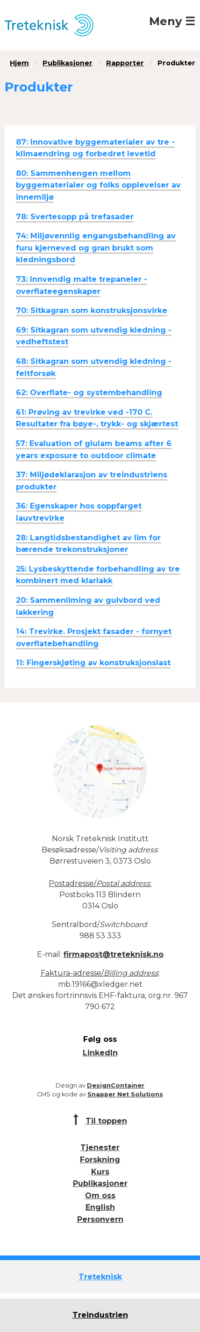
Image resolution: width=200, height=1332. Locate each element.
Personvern (100, 1219)
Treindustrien (100, 1315)
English (100, 1207)
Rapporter (125, 63)
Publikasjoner (68, 63)
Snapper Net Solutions (125, 1094)
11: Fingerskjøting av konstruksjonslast (93, 662)
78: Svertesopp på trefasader (75, 216)
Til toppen (106, 1120)
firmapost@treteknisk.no (114, 954)
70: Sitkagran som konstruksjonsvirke (91, 310)
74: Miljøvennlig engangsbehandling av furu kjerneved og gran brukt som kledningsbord (96, 247)
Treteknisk (100, 1276)
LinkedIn (100, 1052)
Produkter (176, 63)
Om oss (100, 1195)
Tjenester (100, 1147)
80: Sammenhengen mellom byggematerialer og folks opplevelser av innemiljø (98, 185)
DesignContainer (115, 1085)
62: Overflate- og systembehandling (89, 392)
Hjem (19, 63)
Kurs (100, 1171)
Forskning (100, 1159)
